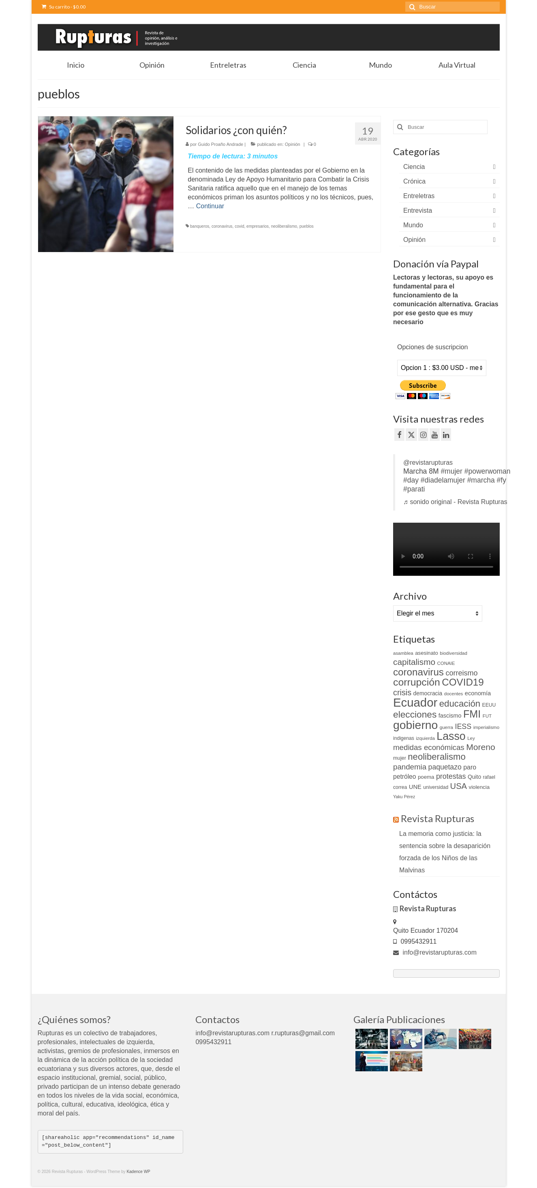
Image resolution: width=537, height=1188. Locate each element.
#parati (414, 489)
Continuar (210, 206)
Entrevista (417, 210)
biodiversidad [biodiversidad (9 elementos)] (453, 653)
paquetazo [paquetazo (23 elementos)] (445, 767)
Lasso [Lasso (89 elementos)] (450, 736)
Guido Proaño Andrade (220, 144)
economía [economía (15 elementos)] (478, 693)
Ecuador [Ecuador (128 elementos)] (415, 702)
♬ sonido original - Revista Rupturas (455, 501)
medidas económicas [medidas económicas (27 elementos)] (428, 747)
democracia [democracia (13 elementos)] (428, 693)
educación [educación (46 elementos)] (459, 704)
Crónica (414, 181)
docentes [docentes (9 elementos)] (453, 693)
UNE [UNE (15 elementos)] (415, 787)
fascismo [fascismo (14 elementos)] (450, 715)
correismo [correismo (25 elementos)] (461, 673)
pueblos (307, 226)
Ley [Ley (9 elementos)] (471, 738)
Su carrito (64, 7)
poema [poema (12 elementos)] (426, 777)
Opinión (292, 144)
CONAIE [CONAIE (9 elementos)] (446, 663)
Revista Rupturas (437, 818)
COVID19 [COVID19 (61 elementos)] (463, 682)
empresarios (257, 226)
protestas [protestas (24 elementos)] (451, 776)
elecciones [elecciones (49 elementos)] (414, 714)
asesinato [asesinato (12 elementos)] (426, 653)
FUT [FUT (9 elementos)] (487, 716)
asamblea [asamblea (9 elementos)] (403, 653)
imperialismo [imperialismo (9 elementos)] (486, 727)
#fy (501, 480)
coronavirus (222, 226)
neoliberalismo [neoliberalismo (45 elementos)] (436, 757)
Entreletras (418, 195)
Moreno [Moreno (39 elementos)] (480, 747)
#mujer (451, 471)
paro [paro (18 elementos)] (469, 767)
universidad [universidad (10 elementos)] (435, 787)
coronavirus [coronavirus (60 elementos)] (418, 672)
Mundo (413, 225)
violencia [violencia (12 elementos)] (479, 787)
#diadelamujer (443, 480)
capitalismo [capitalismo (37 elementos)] (414, 662)
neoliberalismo (284, 226)
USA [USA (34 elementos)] (458, 786)
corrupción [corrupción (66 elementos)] (416, 682)
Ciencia (414, 166)
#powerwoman (487, 471)
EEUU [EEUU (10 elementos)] (489, 705)
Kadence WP (138, 1171)
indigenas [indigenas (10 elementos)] (403, 738)
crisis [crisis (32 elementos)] (402, 692)
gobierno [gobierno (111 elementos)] (415, 724)
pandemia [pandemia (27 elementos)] (409, 767)
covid (239, 226)
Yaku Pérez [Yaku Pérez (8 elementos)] (404, 796)
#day (411, 480)
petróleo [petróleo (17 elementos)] (404, 776)
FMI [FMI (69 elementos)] (472, 714)
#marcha (481, 480)
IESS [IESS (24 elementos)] (463, 726)
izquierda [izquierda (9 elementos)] (425, 738)
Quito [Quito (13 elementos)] (474, 776)
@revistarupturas (428, 462)
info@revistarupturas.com (435, 952)
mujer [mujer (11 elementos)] (399, 758)
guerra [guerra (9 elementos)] (446, 727)
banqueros (199, 226)
